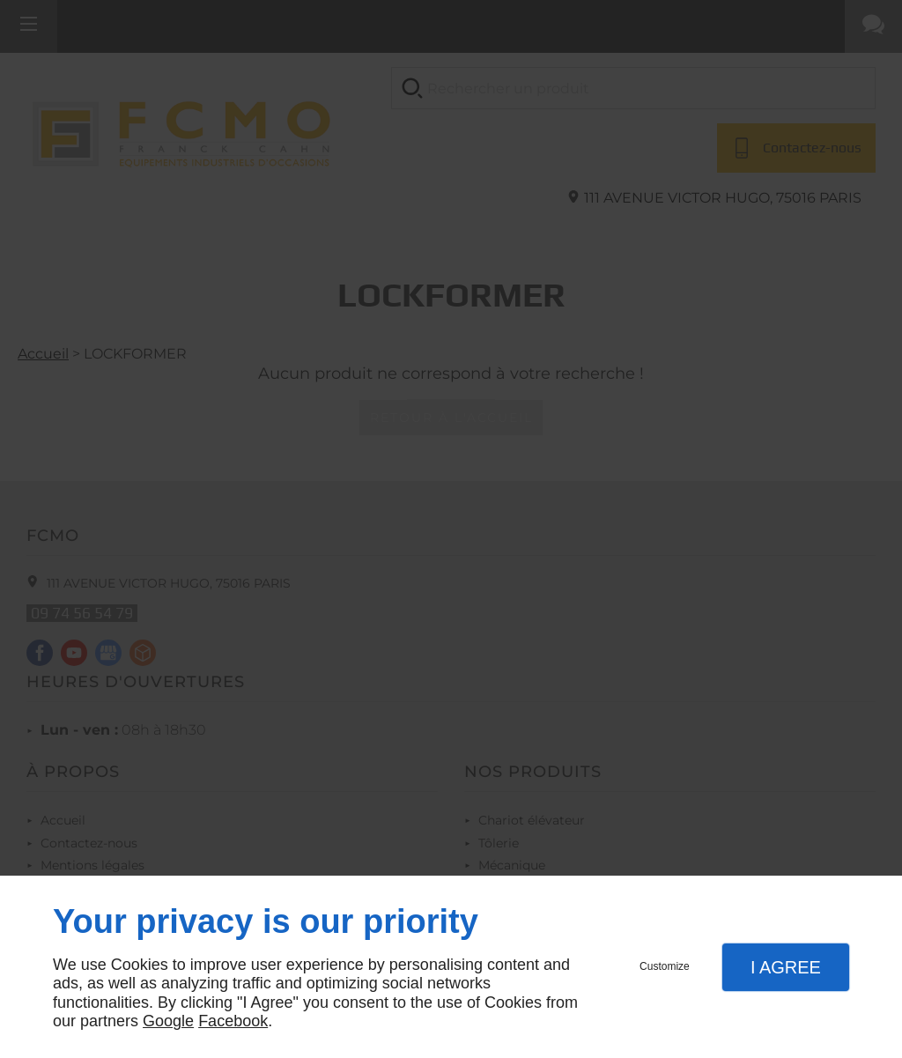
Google (168, 1021)
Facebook (233, 1021)
